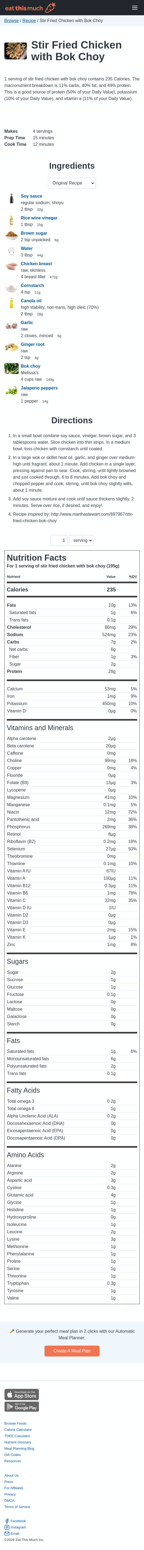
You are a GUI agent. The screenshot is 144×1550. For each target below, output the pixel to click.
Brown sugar (34, 233)
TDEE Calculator (17, 1436)
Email (11, 1533)
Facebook (15, 1521)
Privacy (10, 1494)
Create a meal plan (72, 1351)
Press (8, 1482)
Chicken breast (36, 263)
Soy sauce (31, 196)
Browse (11, 20)
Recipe (29, 20)
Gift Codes (12, 1455)
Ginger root (32, 344)
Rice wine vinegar (39, 218)
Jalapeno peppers (39, 388)
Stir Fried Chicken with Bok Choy (76, 50)
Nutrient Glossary (17, 1442)
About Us (11, 1475)
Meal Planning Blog (19, 1448)
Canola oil (31, 300)
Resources (12, 1461)
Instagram (15, 1527)
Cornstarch (32, 285)
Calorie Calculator (18, 1430)
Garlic (27, 322)
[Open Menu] (135, 7)
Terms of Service (17, 1507)
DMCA (9, 1500)
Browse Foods (15, 1423)
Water (27, 248)
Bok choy (30, 366)
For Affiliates (13, 1488)
